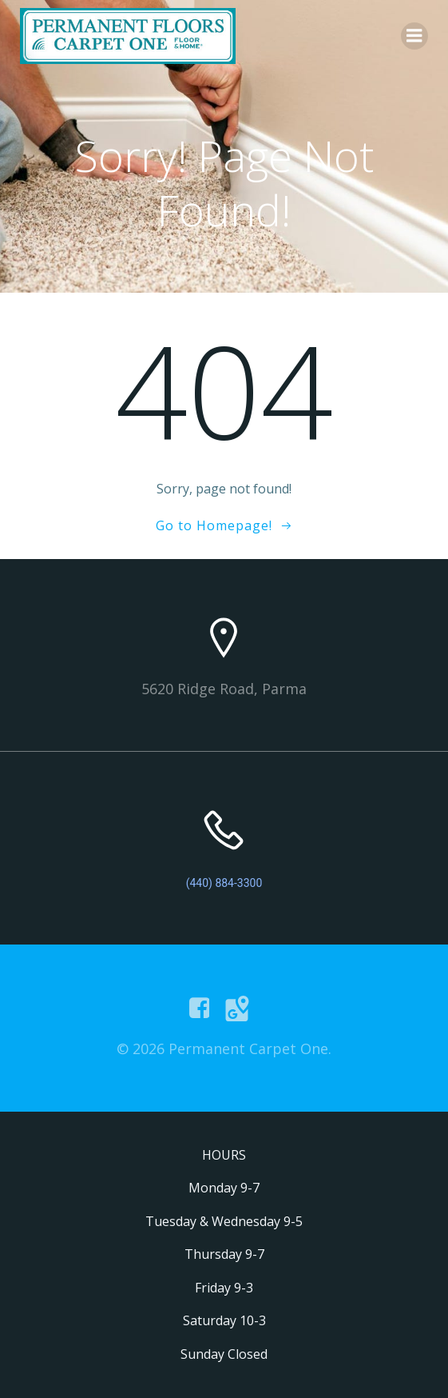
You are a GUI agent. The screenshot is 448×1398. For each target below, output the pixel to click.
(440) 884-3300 (224, 883)
